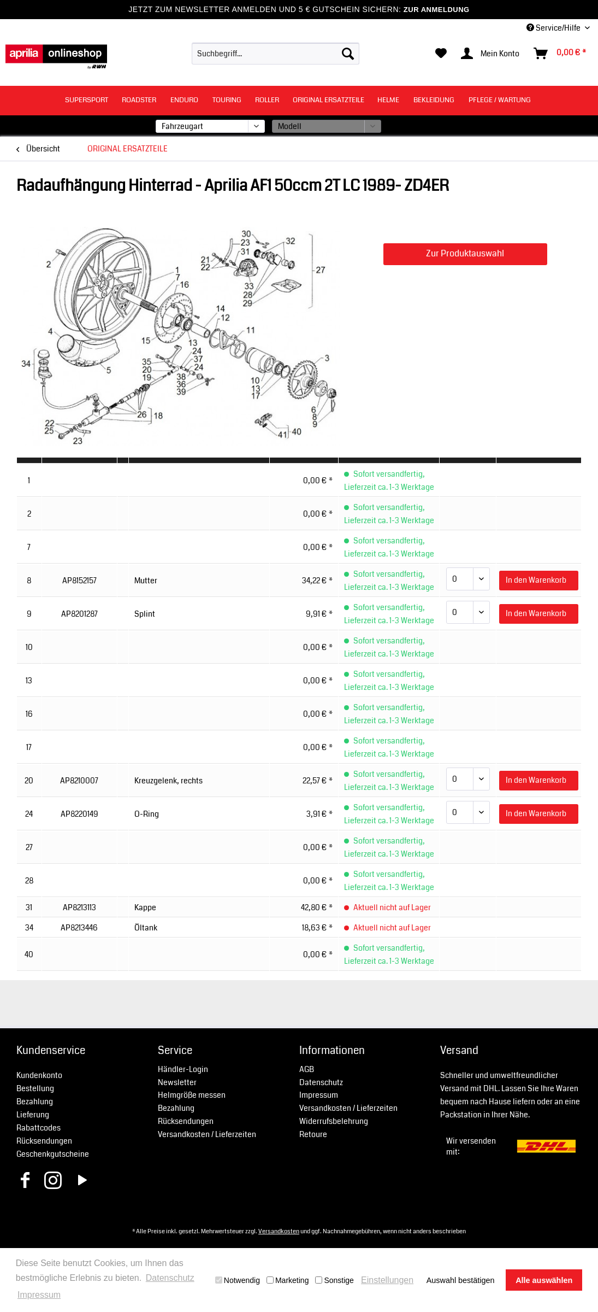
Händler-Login (183, 1069)
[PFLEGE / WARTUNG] (499, 100)
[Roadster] (139, 100)
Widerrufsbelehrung (333, 1121)
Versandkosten (278, 1231)
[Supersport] (86, 100)
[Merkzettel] (441, 54)
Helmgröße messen (192, 1095)
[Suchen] (347, 54)
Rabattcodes (38, 1127)
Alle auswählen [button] (544, 1280)
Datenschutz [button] (170, 1277)
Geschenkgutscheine (52, 1154)
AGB (306, 1069)
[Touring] (227, 100)
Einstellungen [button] (387, 1280)
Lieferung (32, 1114)
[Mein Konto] (491, 54)
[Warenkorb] (560, 54)
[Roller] (267, 100)
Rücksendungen (44, 1140)
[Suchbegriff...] (275, 54)
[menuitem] (275, 54)
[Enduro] (184, 100)
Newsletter (177, 1082)
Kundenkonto (39, 1075)
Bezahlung (34, 1101)
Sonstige (334, 1280)
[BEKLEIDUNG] (434, 100)
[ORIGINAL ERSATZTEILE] (328, 100)
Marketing (288, 1280)
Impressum (318, 1095)
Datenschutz (321, 1082)
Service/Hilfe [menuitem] (554, 27)
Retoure (313, 1134)
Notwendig (237, 1280)
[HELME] (388, 100)
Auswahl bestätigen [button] (461, 1280)
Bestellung (35, 1088)
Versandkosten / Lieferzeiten (207, 1134)
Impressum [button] (39, 1294)
